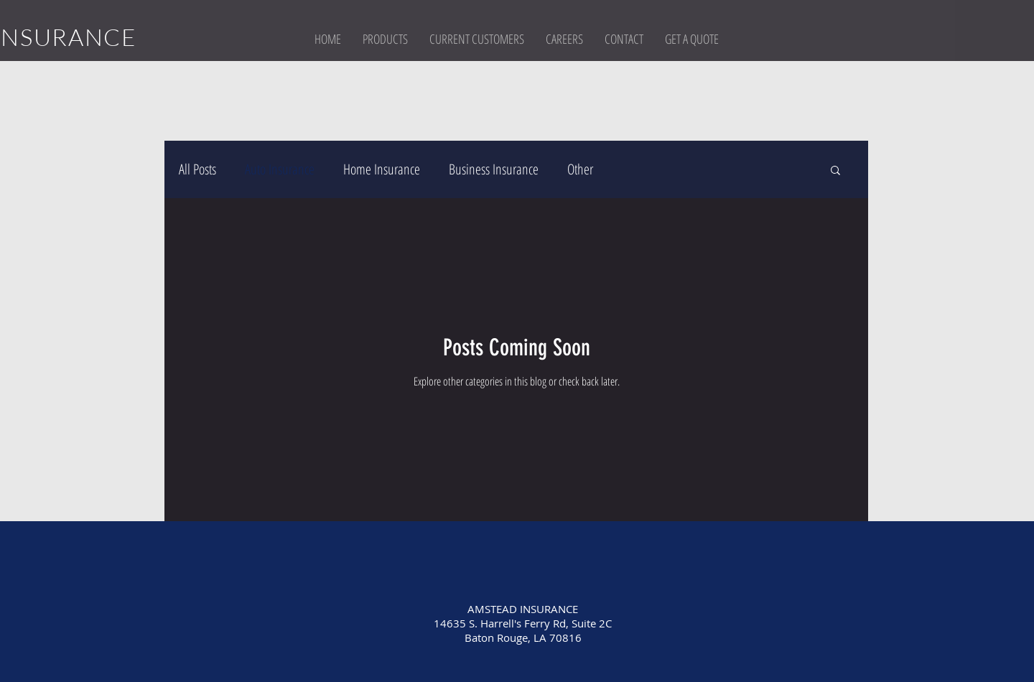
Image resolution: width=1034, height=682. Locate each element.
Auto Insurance (280, 169)
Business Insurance (494, 169)
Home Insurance (381, 169)
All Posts (197, 169)
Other (580, 169)
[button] (385, 39)
